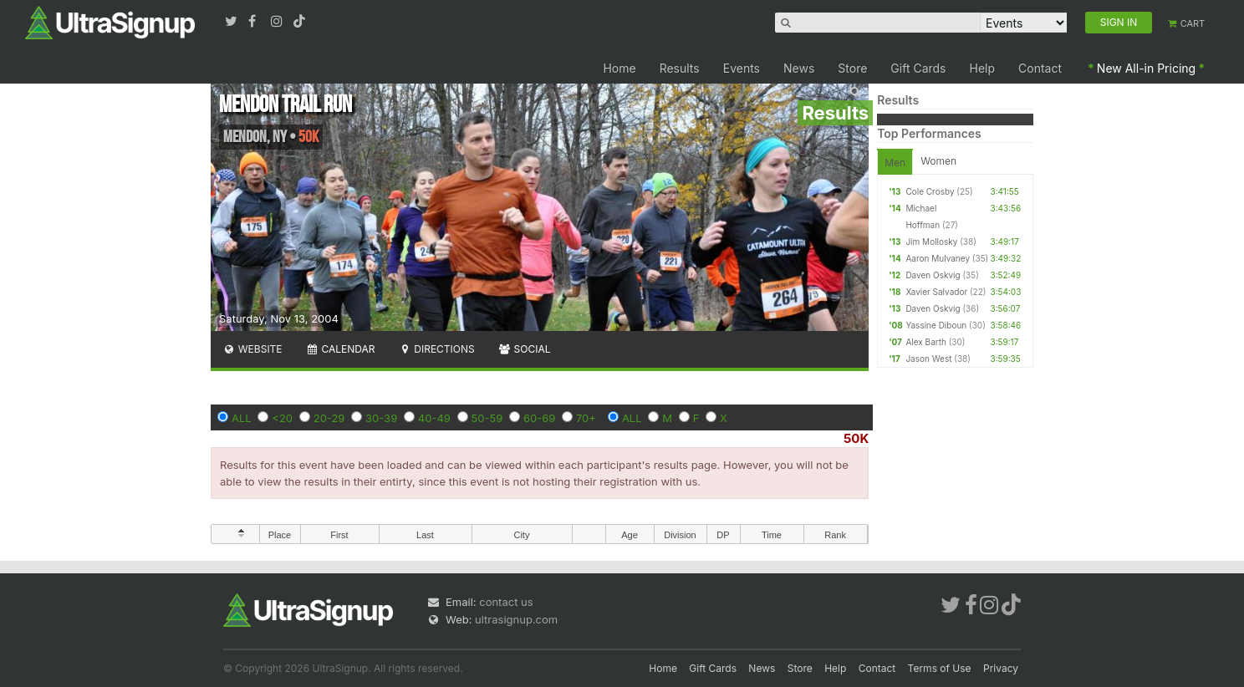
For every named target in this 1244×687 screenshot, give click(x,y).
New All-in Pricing (1146, 68)
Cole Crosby (929, 191)
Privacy (1000, 668)
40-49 (434, 418)
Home (619, 68)
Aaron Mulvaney (937, 258)
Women (938, 161)
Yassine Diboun (935, 325)
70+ (586, 418)
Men (895, 162)
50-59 (487, 418)
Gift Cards (918, 68)
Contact (1040, 68)
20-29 (329, 418)
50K (856, 438)
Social (524, 349)
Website (252, 349)
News (798, 68)
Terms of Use (939, 668)
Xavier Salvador (936, 292)
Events (741, 68)
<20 (282, 418)
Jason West (928, 359)
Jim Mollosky (931, 242)
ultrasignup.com (516, 619)
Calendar (340, 349)
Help (983, 68)
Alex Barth (925, 342)
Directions (436, 349)
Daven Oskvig (932, 275)
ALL (242, 418)
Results (680, 68)
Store (852, 68)
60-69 (539, 418)
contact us (506, 601)
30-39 (381, 418)
